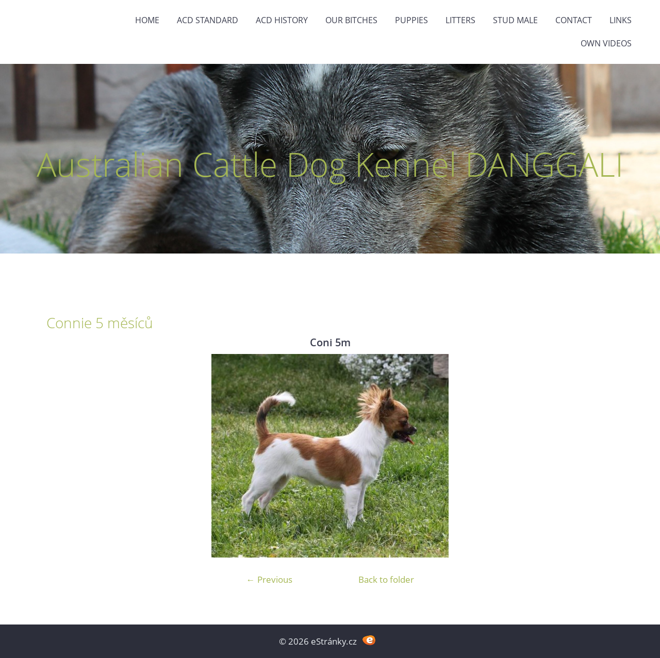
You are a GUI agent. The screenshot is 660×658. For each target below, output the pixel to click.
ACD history (282, 20)
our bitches (351, 20)
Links (620, 20)
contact (573, 20)
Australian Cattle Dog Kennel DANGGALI (330, 164)
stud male (515, 20)
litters (460, 20)
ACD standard (207, 20)
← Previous (269, 579)
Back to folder (386, 579)
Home (147, 20)
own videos (606, 43)
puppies (411, 20)
